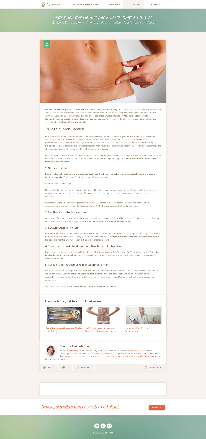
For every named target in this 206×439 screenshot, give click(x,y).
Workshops (64, 353)
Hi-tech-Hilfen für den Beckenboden (137, 330)
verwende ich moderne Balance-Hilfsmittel (113, 356)
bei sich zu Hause (138, 350)
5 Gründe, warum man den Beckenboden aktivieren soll (101, 330)
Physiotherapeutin (73, 350)
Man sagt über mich (140, 356)
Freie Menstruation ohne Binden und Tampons (64, 330)
